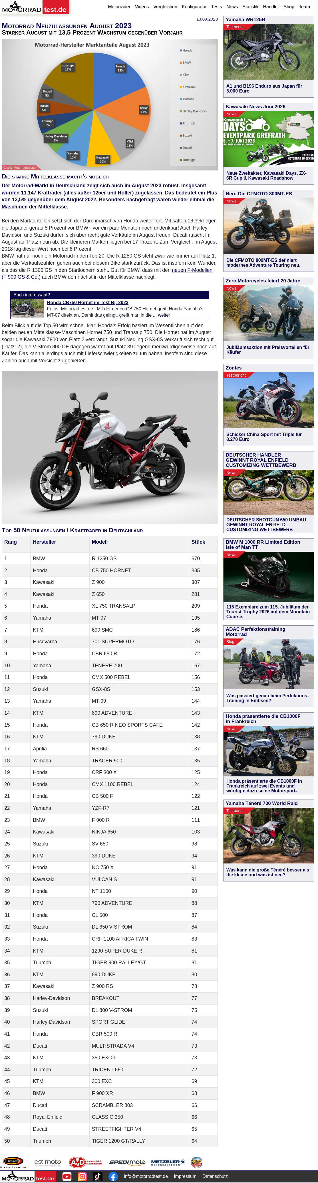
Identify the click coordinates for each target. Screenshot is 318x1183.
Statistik (250, 6)
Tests (216, 6)
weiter (164, 315)
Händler (271, 6)
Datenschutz (215, 1176)
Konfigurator (194, 6)
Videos (142, 6)
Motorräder (119, 6)
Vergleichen (165, 6)
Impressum (185, 1176)
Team (304, 6)
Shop (289, 6)
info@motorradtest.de (146, 1176)
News (232, 6)
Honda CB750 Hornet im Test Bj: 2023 (87, 302)
